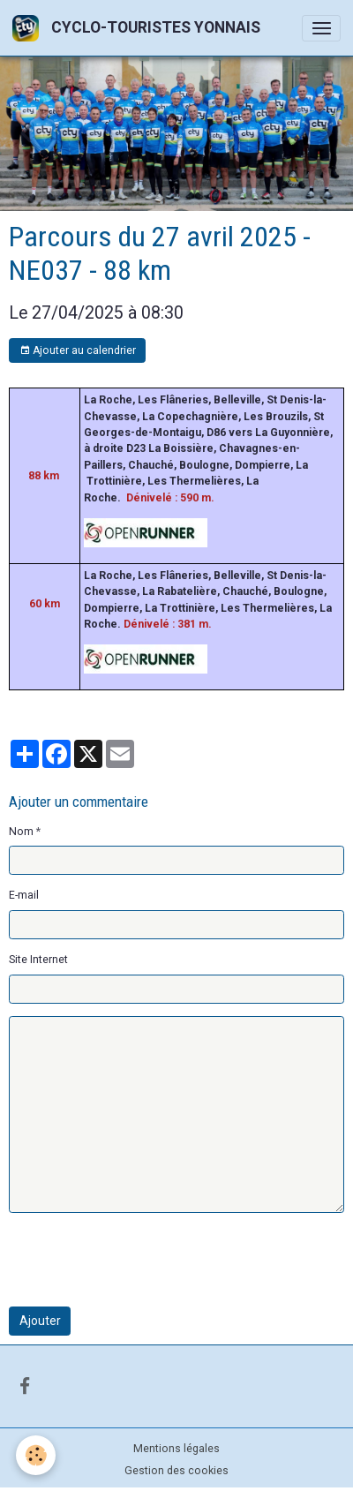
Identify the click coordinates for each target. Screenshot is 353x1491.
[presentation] (143, 1259)
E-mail (24, 895)
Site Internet (38, 959)
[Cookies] (36, 1455)
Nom (21, 831)
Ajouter (40, 1321)
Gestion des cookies (176, 1471)
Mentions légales (176, 1448)
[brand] (139, 27)
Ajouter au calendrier (77, 351)
